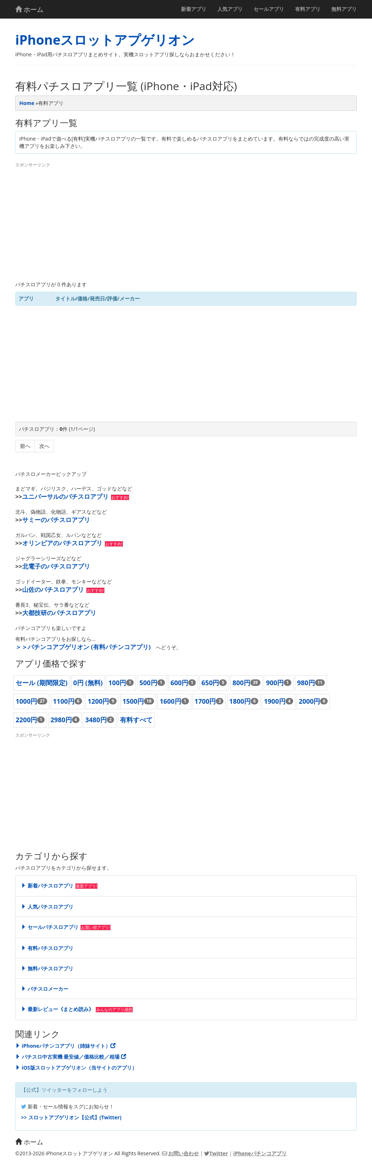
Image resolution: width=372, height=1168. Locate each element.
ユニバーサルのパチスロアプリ (65, 496)
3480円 (95, 719)
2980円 (61, 719)
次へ (44, 445)
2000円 (309, 701)
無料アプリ (344, 8)
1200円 (98, 701)
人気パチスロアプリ (47, 906)
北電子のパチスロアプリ (56, 566)
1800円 (240, 701)
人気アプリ (230, 8)
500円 (148, 682)
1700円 (205, 701)
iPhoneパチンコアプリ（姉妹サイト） (65, 1045)
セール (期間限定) (42, 682)
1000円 (26, 701)
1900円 (275, 701)
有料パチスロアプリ (47, 948)
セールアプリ (269, 8)
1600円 (170, 701)
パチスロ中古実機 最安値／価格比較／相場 (70, 1056)
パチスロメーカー (44, 988)
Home (26, 103)
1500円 (133, 701)
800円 (241, 682)
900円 (275, 682)
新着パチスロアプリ (47, 885)
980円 (306, 682)
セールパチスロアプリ (49, 927)
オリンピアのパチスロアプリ (62, 543)
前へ (25, 445)
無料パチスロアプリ (47, 968)
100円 (117, 682)
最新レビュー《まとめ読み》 (57, 1009)
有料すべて (136, 719)
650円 (210, 682)
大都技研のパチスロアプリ (59, 613)
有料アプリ (307, 8)
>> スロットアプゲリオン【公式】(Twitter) (71, 1117)
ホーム (29, 9)
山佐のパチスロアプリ (53, 589)
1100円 (63, 701)
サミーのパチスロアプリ (56, 520)
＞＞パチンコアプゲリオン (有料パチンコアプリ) (83, 647)
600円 (179, 682)
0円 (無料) (88, 682)
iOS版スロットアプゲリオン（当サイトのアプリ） (76, 1067)
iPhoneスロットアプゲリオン (105, 40)
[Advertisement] (186, 223)
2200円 (26, 719)
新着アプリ (193, 8)
